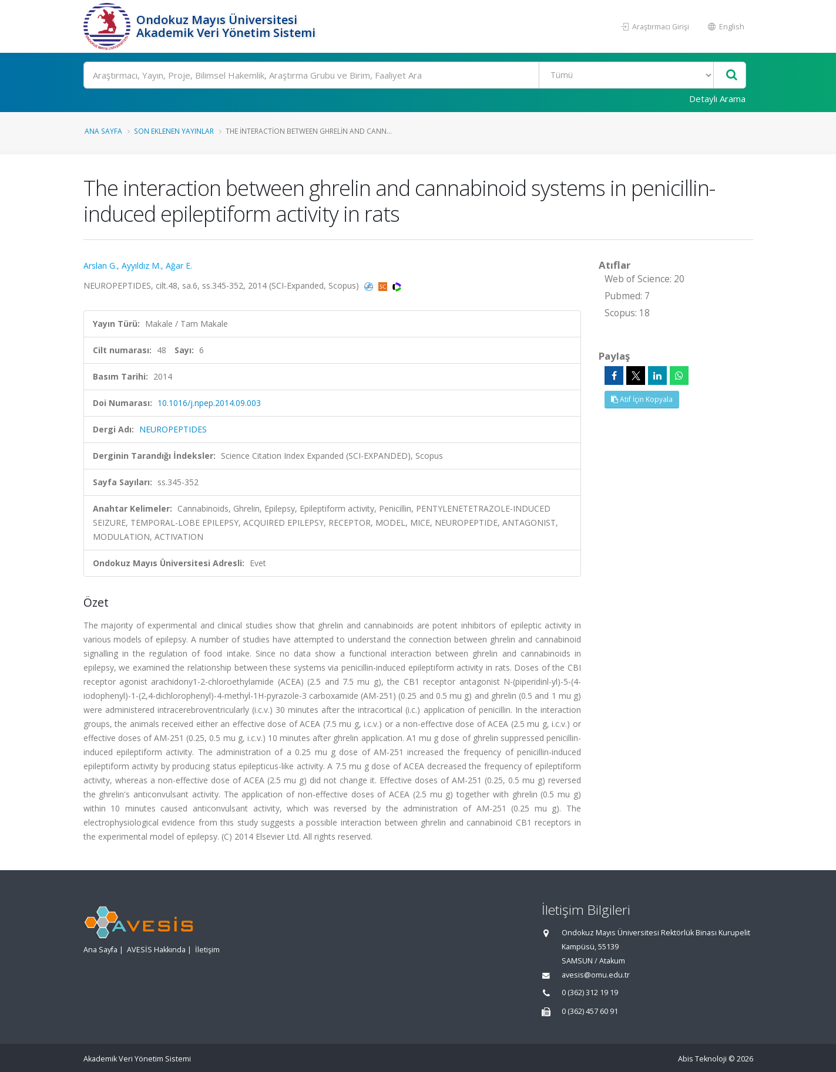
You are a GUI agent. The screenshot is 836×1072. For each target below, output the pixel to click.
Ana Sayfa (103, 131)
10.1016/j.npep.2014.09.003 (209, 402)
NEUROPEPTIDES (173, 429)
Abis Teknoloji (702, 1059)
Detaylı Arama (717, 98)
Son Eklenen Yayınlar (174, 131)
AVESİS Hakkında (156, 950)
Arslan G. (100, 265)
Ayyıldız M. (141, 265)
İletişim (207, 950)
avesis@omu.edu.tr (596, 975)
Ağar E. (179, 265)
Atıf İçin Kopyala (642, 399)
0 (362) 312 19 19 (590, 992)
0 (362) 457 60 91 (590, 1011)
